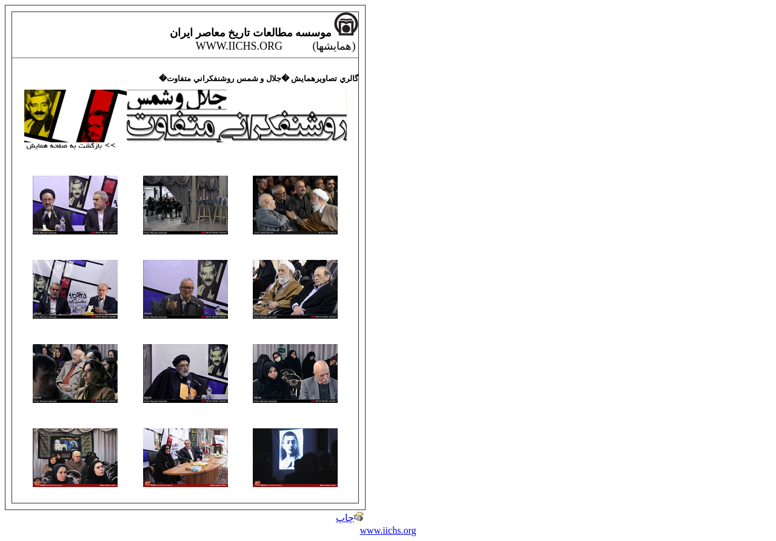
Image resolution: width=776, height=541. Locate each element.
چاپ (350, 518)
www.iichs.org (388, 530)
